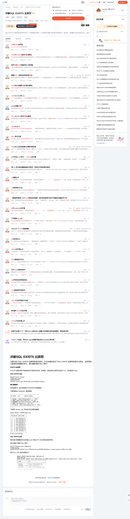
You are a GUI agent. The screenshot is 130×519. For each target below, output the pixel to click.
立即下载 (62, 482)
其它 (21, 7)
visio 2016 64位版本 (102, 75)
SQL (7, 17)
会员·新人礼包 (95, 2)
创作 (122, 2)
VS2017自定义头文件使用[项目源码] (107, 92)
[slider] (14, 509)
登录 (82, 2)
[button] (88, 33)
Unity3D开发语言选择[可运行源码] (107, 96)
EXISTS (19, 17)
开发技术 (15, 7)
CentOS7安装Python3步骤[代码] (106, 112)
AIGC (46, 21)
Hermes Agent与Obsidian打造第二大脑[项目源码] (111, 121)
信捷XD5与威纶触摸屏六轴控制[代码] (108, 67)
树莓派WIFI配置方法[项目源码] (106, 129)
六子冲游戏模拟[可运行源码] (105, 62)
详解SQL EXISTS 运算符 (20, 13)
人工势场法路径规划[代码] (104, 83)
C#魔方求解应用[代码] (103, 108)
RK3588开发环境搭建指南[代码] (106, 125)
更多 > (123, 19)
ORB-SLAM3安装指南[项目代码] (106, 116)
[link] (7, 7)
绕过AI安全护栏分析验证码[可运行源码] (108, 100)
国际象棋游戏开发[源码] (104, 54)
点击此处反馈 (101, 143)
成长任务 (110, 1)
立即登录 (68, 18)
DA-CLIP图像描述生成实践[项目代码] (108, 79)
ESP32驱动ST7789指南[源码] (105, 50)
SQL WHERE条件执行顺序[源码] (106, 58)
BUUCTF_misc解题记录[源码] (106, 71)
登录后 (50, 478)
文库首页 (7, 7)
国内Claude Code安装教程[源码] (106, 87)
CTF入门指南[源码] (102, 104)
